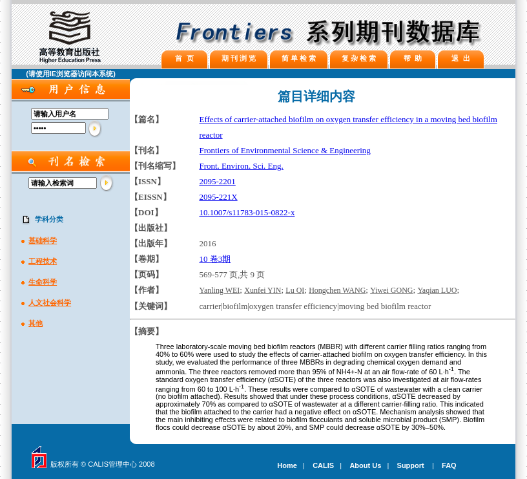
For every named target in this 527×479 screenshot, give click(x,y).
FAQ (449, 465)
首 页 (184, 58)
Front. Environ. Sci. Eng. (241, 166)
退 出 (460, 58)
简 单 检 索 (299, 58)
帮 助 (413, 58)
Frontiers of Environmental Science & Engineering (284, 150)
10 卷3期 (215, 259)
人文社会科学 (49, 302)
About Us (365, 465)
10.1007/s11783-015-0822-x (246, 212)
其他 (35, 323)
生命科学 (42, 282)
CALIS (323, 465)
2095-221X (218, 197)
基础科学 (42, 240)
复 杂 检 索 (359, 58)
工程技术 (42, 261)
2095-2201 (217, 181)
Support (410, 465)
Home (287, 465)
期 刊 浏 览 (239, 58)
